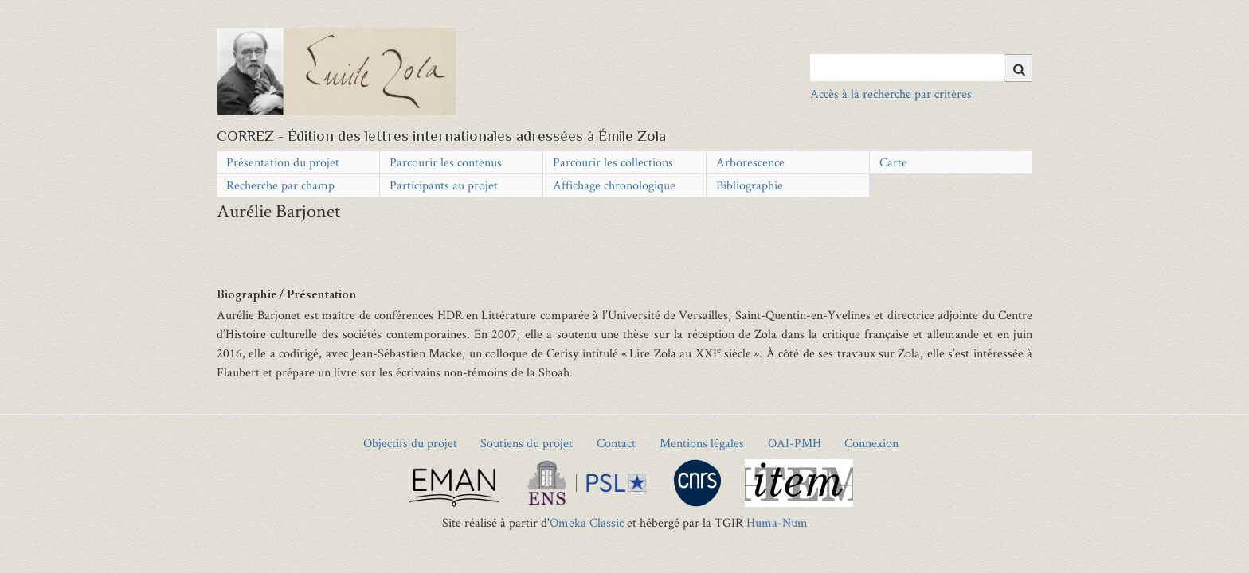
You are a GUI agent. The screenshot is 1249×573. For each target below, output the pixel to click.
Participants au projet (444, 185)
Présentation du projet (282, 162)
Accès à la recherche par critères (891, 93)
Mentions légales (702, 443)
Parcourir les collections (613, 162)
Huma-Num (777, 522)
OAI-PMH (794, 443)
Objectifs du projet (410, 443)
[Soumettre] (1018, 68)
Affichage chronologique (614, 185)
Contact (616, 443)
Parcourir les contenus (446, 162)
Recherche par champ (280, 185)
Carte (893, 162)
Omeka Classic (587, 522)
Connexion (871, 443)
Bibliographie (749, 185)
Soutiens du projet (526, 443)
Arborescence (750, 162)
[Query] (921, 67)
